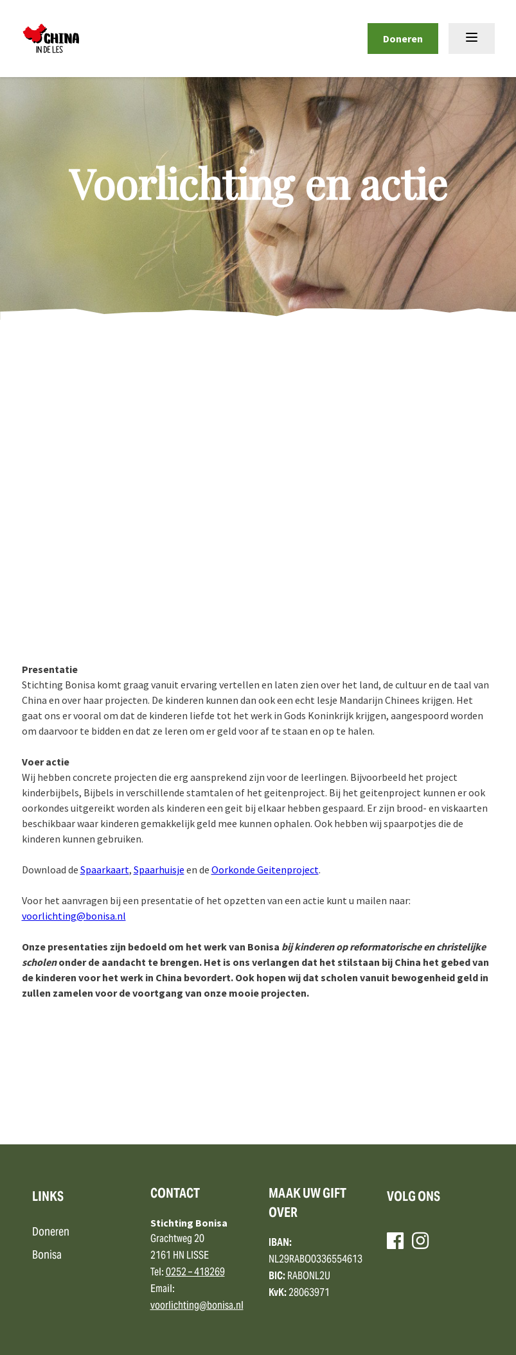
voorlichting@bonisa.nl (74, 915)
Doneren (403, 38)
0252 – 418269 (195, 1273)
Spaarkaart (104, 869)
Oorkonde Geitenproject (265, 869)
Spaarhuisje (159, 869)
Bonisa (47, 1255)
